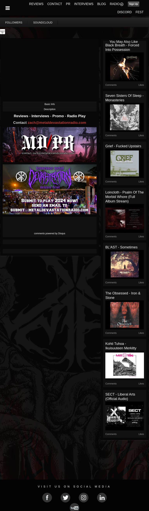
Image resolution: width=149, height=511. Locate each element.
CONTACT (54, 4)
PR (68, 4)
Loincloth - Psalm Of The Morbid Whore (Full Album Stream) (124, 196)
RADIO (115, 4)
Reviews (21, 116)
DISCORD (124, 12)
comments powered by (49, 233)
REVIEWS (36, 4)
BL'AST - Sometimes (121, 247)
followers (13, 22)
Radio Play (76, 116)
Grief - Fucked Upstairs (123, 146)
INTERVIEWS (83, 4)
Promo (58, 116)
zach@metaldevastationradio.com (57, 123)
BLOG (101, 4)
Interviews (40, 116)
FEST (140, 12)
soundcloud (43, 22)
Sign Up (133, 4)
